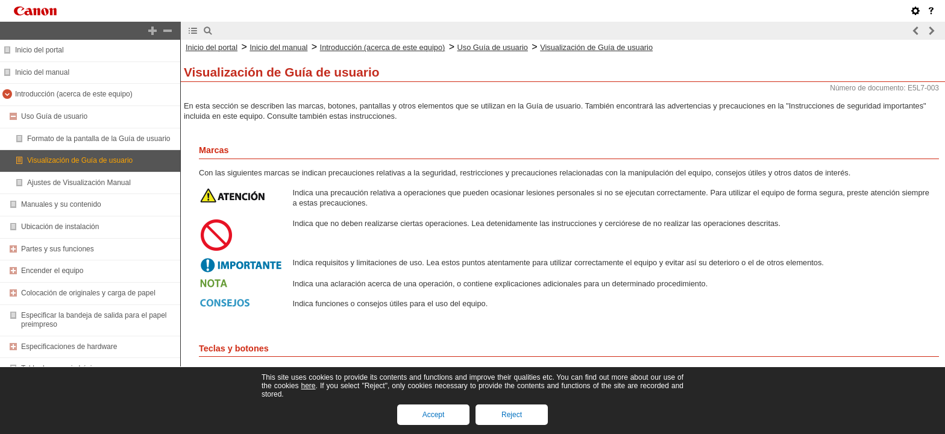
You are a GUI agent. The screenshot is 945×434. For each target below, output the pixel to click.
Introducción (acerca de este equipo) (74, 94)
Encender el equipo (52, 270)
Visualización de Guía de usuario (80, 160)
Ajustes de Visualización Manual (79, 182)
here (308, 386)
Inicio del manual (42, 72)
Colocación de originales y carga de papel (88, 293)
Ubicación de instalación (60, 226)
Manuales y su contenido (61, 204)
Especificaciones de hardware (69, 346)
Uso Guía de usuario (54, 116)
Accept (433, 414)
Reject (511, 414)
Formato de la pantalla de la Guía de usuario (98, 138)
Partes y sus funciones (57, 249)
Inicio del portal (39, 50)
